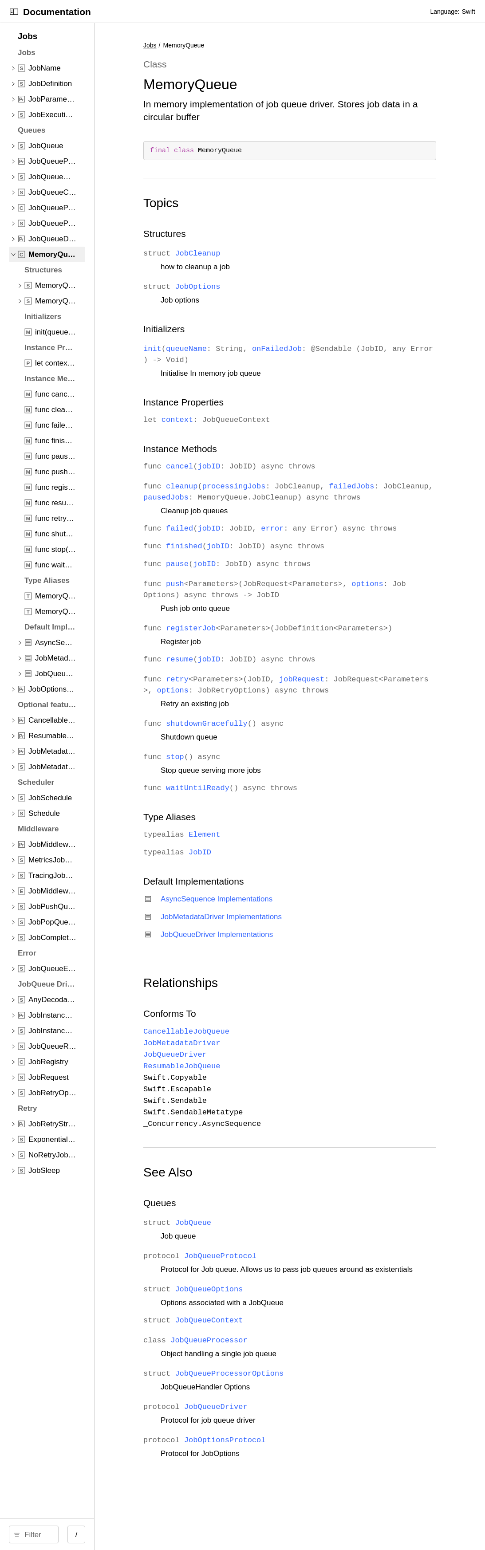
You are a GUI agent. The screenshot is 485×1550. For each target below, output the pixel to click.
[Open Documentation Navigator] (14, 11)
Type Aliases (239, 850)
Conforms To (239, 1047)
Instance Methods (250, 449)
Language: (444, 11)
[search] (75, 1534)
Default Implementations (263, 914)
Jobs (219, 45)
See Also (237, 1205)
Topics (230, 203)
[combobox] (78, 1534)
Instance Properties (253, 402)
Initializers (233, 329)
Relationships (250, 1016)
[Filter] (78, 1534)
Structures (234, 233)
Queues (229, 1236)
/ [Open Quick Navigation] (159, 1534)
